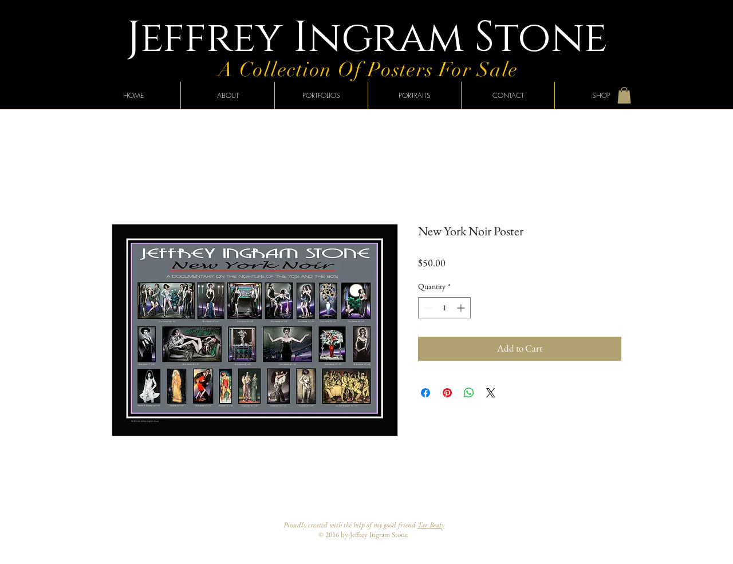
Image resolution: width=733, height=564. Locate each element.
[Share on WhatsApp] (469, 393)
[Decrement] (427, 308)
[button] (624, 95)
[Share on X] (491, 393)
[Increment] (462, 308)
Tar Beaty (430, 525)
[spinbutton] (444, 308)
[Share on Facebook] (425, 393)
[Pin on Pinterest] (447, 393)
